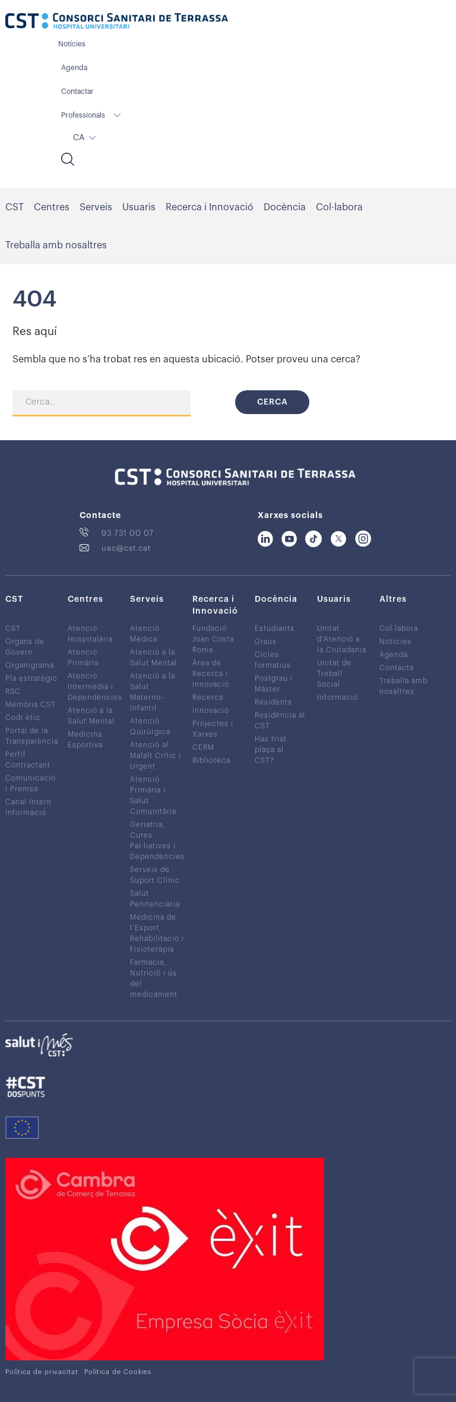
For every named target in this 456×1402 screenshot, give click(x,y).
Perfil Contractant (27, 760)
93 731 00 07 (128, 533)
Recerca (207, 697)
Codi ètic (22, 717)
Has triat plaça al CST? (271, 749)
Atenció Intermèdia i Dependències (95, 686)
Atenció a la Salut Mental (91, 716)
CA (78, 138)
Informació (337, 697)
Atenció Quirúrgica (150, 726)
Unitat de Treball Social (334, 673)
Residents (273, 702)
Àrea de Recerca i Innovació (210, 673)
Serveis (96, 207)
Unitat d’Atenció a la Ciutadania (341, 639)
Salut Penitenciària (155, 899)
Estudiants (274, 628)
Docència (285, 207)
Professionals (83, 115)
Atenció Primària (83, 658)
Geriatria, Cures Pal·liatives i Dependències (157, 840)
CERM (203, 747)
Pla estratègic (31, 678)
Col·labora (339, 207)
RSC (13, 691)
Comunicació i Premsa (30, 783)
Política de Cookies (117, 1372)
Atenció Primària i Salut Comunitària (153, 795)
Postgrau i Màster (274, 684)
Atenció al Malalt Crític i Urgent (155, 755)
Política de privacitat (41, 1372)
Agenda (74, 67)
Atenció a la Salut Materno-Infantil (152, 692)
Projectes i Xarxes (212, 729)
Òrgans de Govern (25, 647)
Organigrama (29, 665)
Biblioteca (211, 760)
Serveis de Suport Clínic (155, 875)
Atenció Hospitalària (90, 634)
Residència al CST (280, 721)
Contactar (77, 91)
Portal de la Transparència (31, 736)
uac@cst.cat (126, 548)
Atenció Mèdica (145, 634)
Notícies (72, 44)
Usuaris (139, 207)
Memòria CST (30, 704)
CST (14, 207)
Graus (266, 641)
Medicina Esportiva (85, 740)
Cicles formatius (273, 660)
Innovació (210, 710)
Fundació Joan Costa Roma (213, 639)
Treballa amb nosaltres (56, 245)
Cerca (272, 402)
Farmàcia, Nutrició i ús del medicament (154, 978)
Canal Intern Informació (28, 807)
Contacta (396, 667)
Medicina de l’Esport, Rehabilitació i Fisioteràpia (157, 933)
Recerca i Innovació (210, 207)
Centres (51, 207)
